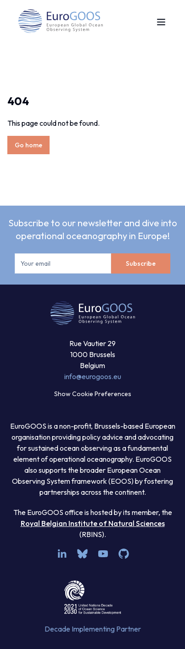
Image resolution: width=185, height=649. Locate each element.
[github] (123, 553)
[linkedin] (61, 553)
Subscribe (141, 263)
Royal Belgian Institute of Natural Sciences (93, 523)
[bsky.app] (82, 553)
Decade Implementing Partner (93, 628)
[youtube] (103, 553)
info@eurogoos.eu (92, 376)
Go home (28, 145)
